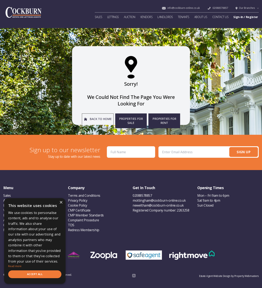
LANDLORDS (165, 17)
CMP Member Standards (86, 215)
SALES (98, 17)
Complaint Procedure (83, 220)
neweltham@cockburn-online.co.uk (158, 205)
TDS (71, 225)
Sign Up (244, 152)
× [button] (60, 202)
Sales (7, 195)
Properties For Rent (164, 121)
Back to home (98, 119)
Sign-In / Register (245, 17)
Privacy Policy (77, 200)
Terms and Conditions (84, 195)
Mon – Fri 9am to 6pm (213, 195)
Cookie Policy (77, 205)
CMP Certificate (79, 210)
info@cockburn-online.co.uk (181, 8)
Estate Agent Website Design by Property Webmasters (229, 276)
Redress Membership (83, 230)
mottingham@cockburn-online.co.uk (159, 200)
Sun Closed (205, 205)
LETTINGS (113, 17)
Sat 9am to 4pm (208, 200)
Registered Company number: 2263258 (161, 210)
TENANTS (183, 17)
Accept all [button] (35, 274)
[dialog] (35, 241)
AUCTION (129, 17)
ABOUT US (200, 17)
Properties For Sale (131, 121)
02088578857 (217, 8)
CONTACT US (220, 17)
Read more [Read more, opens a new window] (15, 266)
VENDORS (146, 17)
